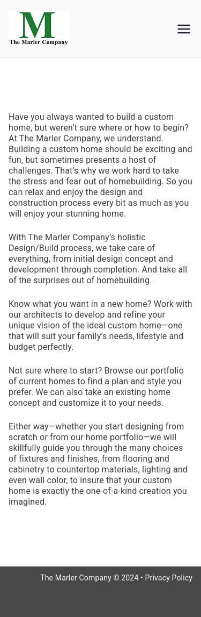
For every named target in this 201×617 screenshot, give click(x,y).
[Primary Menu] (183, 29)
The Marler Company (75, 577)
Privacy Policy (168, 577)
